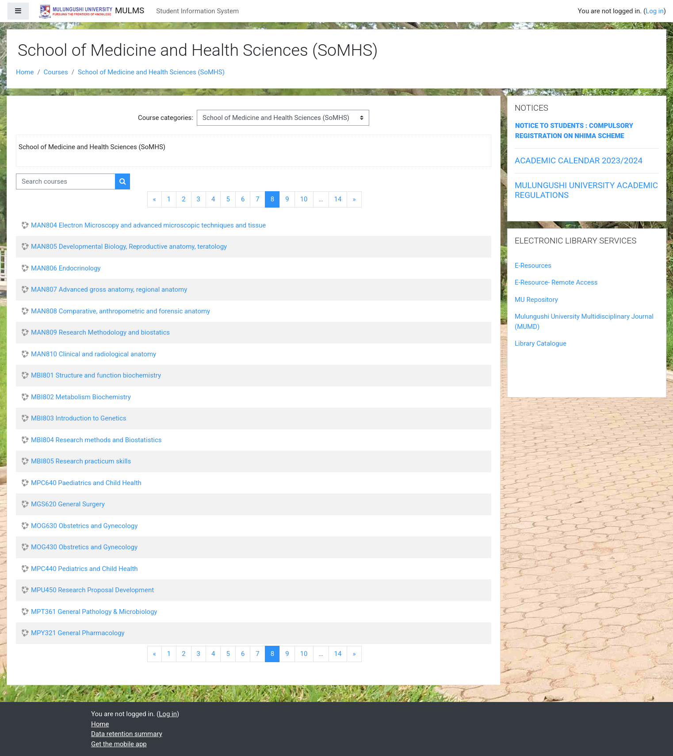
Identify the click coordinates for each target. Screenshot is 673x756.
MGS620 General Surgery (68, 504)
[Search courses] (65, 182)
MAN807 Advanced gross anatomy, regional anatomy (109, 289)
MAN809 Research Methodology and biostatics (100, 332)
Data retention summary (126, 734)
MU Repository (536, 300)
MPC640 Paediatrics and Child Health (86, 483)
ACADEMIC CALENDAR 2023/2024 (578, 161)
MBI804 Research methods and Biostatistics (96, 440)
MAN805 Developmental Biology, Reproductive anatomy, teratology (129, 247)
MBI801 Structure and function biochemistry (96, 375)
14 (338, 199)
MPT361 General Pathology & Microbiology (94, 612)
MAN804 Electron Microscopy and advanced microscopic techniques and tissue (148, 225)
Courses (56, 72)
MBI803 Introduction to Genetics (78, 418)
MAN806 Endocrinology (66, 268)
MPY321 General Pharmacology (78, 633)
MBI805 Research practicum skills (81, 461)
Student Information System (197, 11)
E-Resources (533, 266)
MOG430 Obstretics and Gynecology (84, 547)
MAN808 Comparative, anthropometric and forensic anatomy (120, 311)
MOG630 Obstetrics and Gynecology (84, 526)
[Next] (354, 199)
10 (304, 199)
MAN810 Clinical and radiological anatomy (93, 354)
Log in (655, 11)
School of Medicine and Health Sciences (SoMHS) (151, 72)
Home (25, 72)
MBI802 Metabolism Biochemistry (81, 397)
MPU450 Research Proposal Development (92, 590)
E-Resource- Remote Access (556, 282)
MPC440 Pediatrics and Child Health (84, 569)
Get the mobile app (119, 744)
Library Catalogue (540, 343)
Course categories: (165, 118)
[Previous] (154, 199)
